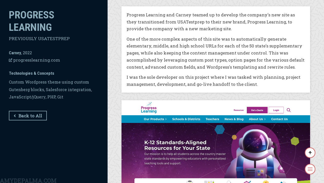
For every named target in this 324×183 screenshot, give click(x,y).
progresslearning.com (34, 60)
